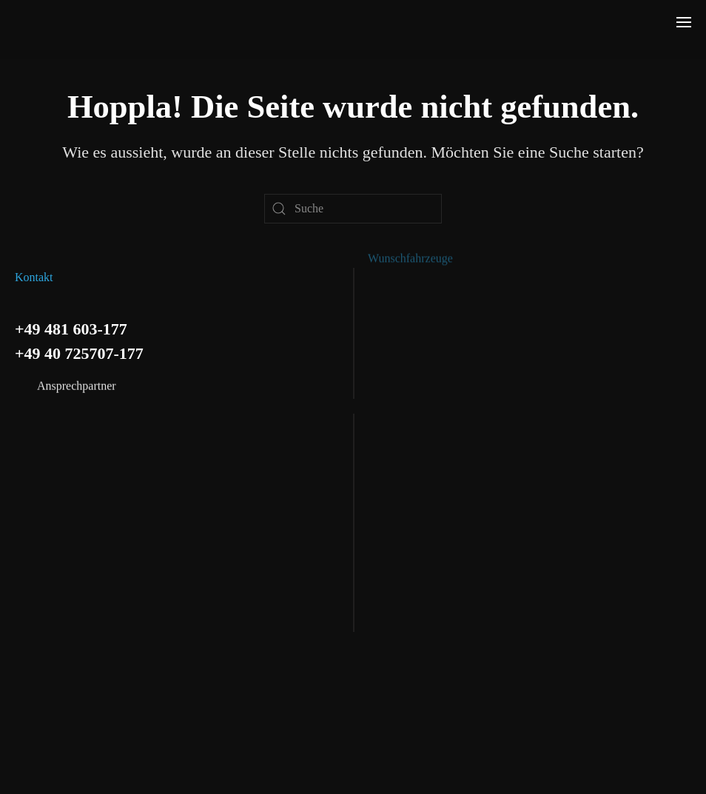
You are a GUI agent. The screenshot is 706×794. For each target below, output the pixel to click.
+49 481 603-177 (71, 327)
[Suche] (353, 208)
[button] (683, 22)
